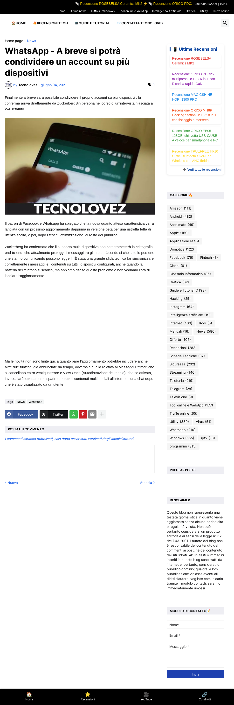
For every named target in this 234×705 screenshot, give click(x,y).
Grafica (191, 11)
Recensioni (183, 347)
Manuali (179, 331)
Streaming (183, 372)
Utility (204, 11)
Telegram (181, 388)
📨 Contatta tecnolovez (140, 23)
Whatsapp (35, 402)
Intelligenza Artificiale (166, 11)
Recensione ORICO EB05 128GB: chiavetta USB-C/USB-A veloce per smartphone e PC (195, 135)
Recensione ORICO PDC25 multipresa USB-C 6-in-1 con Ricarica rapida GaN (193, 78)
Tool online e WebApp (133, 11)
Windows (182, 438)
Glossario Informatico (190, 274)
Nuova (12, 483)
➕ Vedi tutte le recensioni (202, 169)
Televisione (181, 397)
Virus (203, 421)
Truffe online (220, 11)
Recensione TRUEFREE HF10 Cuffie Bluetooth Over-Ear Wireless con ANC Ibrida (195, 156)
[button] (225, 23)
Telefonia (181, 380)
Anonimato (182, 224)
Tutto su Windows (103, 11)
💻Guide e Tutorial (92, 23)
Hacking (180, 298)
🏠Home (19, 23)
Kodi (205, 323)
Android (181, 216)
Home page (14, 41)
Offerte (180, 339)
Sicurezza (182, 364)
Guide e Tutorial (188, 290)
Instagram (182, 306)
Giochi (178, 265)
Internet (181, 323)
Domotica (182, 249)
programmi (183, 446)
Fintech (209, 257)
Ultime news (78, 11)
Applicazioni (184, 241)
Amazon (180, 208)
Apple (179, 232)
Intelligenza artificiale (190, 315)
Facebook (181, 257)
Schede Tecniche (187, 356)
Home (61, 11)
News (31, 41)
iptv (208, 438)
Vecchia (146, 483)
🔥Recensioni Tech (50, 23)
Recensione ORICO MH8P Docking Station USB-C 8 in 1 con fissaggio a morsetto (194, 115)
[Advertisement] (80, 318)
